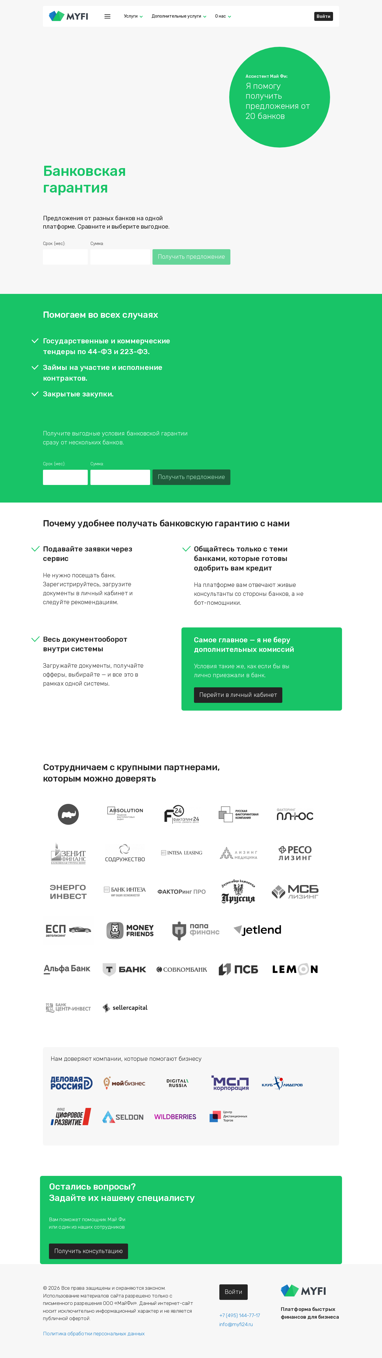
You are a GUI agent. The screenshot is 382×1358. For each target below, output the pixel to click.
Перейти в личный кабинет (238, 694)
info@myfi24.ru (236, 1324)
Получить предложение (191, 256)
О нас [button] (220, 16)
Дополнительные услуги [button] (176, 16)
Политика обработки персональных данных (94, 1334)
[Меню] (107, 16)
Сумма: (97, 243)
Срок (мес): (54, 243)
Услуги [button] (131, 16)
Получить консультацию (88, 1251)
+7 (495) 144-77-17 (239, 1315)
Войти (324, 16)
